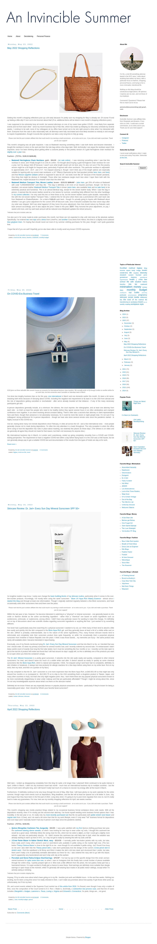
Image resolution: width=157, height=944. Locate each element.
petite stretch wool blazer (101, 815)
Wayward (125, 589)
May (126, 341)
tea (121, 300)
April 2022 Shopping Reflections (23, 709)
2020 (124, 372)
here (95, 172)
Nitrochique (126, 560)
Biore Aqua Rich (55, 630)
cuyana (135, 273)
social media (133, 297)
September (128, 329)
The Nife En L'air (128, 502)
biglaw (15, 452)
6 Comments (44, 694)
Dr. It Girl (125, 478)
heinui (24, 237)
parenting (144, 292)
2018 (124, 378)
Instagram (125, 138)
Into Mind (125, 483)
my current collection (22, 195)
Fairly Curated (127, 481)
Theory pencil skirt (43, 848)
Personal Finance (43, 36)
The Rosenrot (126, 565)
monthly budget (44, 237)
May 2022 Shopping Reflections (23, 48)
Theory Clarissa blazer (25, 845)
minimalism (126, 286)
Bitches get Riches (128, 520)
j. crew (15, 899)
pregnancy (142, 295)
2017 (124, 381)
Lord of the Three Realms (131, 491)
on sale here (100, 187)
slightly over (11, 152)
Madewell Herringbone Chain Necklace (28, 160)
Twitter (124, 143)
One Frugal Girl (127, 523)
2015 (124, 387)
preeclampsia (132, 295)
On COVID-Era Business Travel (23, 294)
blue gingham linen (14, 222)
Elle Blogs (125, 549)
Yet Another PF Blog (129, 531)
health (132, 279)
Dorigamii (125, 475)
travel (28, 452)
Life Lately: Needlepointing (138, 420)
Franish (124, 554)
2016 (124, 384)
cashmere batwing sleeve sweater (28, 831)
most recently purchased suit (57, 815)
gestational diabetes (128, 277)
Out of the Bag (127, 499)
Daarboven (126, 470)
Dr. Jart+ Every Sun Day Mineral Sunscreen (60, 644)
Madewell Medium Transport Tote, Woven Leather (32, 182)
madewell (35, 237)
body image (136, 270)
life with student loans (137, 282)
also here (80, 182)
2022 (124, 320)
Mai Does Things (128, 586)
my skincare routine (76, 596)
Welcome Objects (128, 507)
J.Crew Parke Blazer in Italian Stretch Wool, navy (32, 841)
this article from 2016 (68, 886)
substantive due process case (84, 889)
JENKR (124, 486)
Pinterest (125, 140)
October (127, 326)
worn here (72, 187)
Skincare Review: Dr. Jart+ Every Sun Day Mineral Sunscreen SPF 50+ (43, 508)
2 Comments (44, 897)
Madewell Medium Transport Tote (47, 187)
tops (34, 220)
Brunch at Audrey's (128, 578)
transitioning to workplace (129, 302)
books (144, 270)
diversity (143, 273)
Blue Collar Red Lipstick (130, 541)
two (27, 220)
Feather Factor (127, 552)
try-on (145, 302)
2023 (124, 317)
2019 (124, 375)
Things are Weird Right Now (139, 402)
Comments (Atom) (23, 913)
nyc (130, 292)
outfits (136, 292)
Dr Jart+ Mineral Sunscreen (22, 658)
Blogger (87, 937)
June (126, 338)
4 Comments (44, 450)
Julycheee (125, 583)
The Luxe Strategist (128, 528)
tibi (146, 300)
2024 (124, 314)
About (18, 36)
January (127, 365)
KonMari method (127, 268)
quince (31, 899)
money (137, 286)
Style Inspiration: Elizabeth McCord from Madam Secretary (139, 449)
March (126, 359)
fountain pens (141, 275)
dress (44, 220)
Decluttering (28, 36)
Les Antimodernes (128, 489)
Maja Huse (125, 494)
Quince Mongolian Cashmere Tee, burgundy (30, 828)
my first (79, 828)
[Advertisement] (60, 266)
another (65, 220)
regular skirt (11, 817)
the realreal (139, 300)
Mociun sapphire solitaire (28, 175)
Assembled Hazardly (129, 467)
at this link (123, 157)
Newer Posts (12, 909)
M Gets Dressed (127, 557)
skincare (27, 696)
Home (10, 36)
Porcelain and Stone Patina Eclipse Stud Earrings (32, 858)
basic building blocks (58, 596)
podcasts (123, 295)
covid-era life (17, 237)
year (20, 152)
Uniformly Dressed (128, 505)
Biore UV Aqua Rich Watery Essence (86, 599)
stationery (143, 297)
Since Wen (125, 562)
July (125, 335)
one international (54, 396)
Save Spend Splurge (129, 525)
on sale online (64, 160)
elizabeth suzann (126, 275)
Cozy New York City (129, 581)
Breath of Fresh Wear (129, 544)
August (126, 332)
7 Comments (44, 235)
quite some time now (35, 860)
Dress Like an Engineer (130, 546)
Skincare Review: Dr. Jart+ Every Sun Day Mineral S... (135, 351)
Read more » (11, 444)
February (127, 362)
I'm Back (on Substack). (130, 415)
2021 (124, 369)
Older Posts (109, 909)
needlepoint (123, 292)
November (128, 323)
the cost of (128, 300)
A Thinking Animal (128, 575)
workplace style (137, 304)
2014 (124, 390)
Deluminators (126, 473)
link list (133, 284)
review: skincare (18, 696)
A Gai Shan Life (127, 517)
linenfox (29, 237)
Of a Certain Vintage (129, 497)
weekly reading (125, 304)
